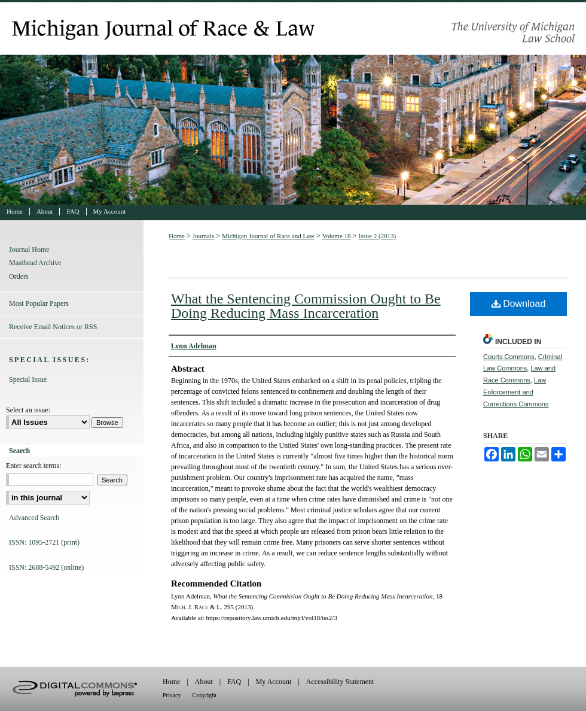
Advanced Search (34, 518)
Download (519, 304)
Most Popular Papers (39, 303)
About (204, 681)
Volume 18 (336, 235)
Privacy (172, 695)
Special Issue (28, 379)
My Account (274, 681)
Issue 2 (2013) (377, 235)
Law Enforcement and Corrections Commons (515, 392)
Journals (204, 235)
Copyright (205, 695)
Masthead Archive (35, 263)
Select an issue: (28, 410)
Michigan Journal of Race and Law (293, 102)
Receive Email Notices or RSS (53, 327)
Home (177, 235)
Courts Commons (509, 356)
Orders (19, 276)
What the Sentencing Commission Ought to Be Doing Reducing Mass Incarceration (306, 306)
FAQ (234, 681)
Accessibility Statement (340, 681)
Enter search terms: (34, 465)
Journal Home (29, 249)
